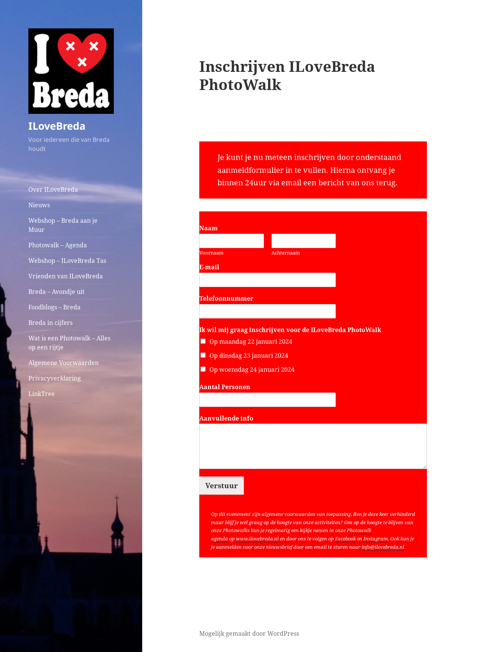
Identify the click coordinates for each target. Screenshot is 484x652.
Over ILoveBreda (53, 189)
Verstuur (221, 486)
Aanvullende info (226, 418)
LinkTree (41, 394)
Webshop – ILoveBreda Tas (67, 260)
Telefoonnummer (228, 299)
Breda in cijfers (50, 322)
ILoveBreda (56, 126)
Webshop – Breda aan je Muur (63, 225)
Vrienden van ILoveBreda (65, 276)
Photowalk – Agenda (57, 245)
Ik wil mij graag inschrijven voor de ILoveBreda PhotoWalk (290, 330)
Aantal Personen (227, 387)
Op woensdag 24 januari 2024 (252, 369)
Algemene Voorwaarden (63, 363)
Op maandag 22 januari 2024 (250, 341)
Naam (210, 228)
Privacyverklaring (54, 378)
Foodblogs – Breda (54, 307)
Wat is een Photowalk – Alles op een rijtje (69, 342)
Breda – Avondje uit (56, 291)
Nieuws (39, 205)
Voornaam (211, 253)
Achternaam (285, 253)
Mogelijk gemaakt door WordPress (249, 633)
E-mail (211, 267)
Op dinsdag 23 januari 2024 (248, 355)
